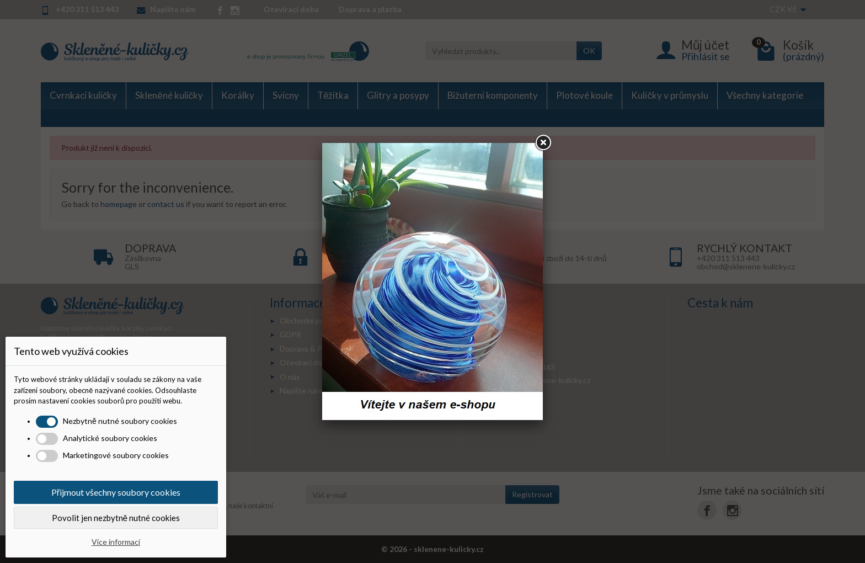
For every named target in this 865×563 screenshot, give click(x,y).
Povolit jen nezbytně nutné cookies (116, 518)
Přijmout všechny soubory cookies (115, 492)
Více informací (116, 541)
